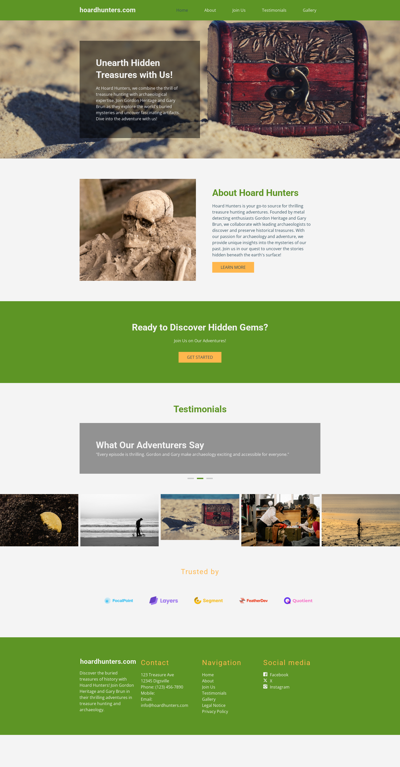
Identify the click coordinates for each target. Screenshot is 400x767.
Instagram (280, 687)
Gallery (309, 10)
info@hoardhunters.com (164, 705)
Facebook (279, 675)
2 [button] (200, 478)
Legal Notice (214, 705)
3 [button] (209, 478)
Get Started (200, 357)
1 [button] (191, 478)
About (210, 10)
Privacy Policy (215, 711)
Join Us (239, 10)
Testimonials (274, 10)
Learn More (233, 267)
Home (182, 10)
